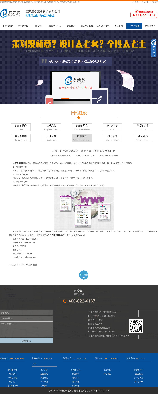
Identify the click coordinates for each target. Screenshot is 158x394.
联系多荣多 (150, 26)
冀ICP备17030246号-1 (100, 391)
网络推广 (71, 26)
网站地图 (155, 2)
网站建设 (39, 26)
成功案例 (118, 26)
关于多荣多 (134, 26)
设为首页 (135, 2)
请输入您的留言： (26, 329)
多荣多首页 (8, 26)
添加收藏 (145, 2)
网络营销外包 (55, 26)
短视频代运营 (102, 26)
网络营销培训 (87, 26)
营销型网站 (23, 26)
